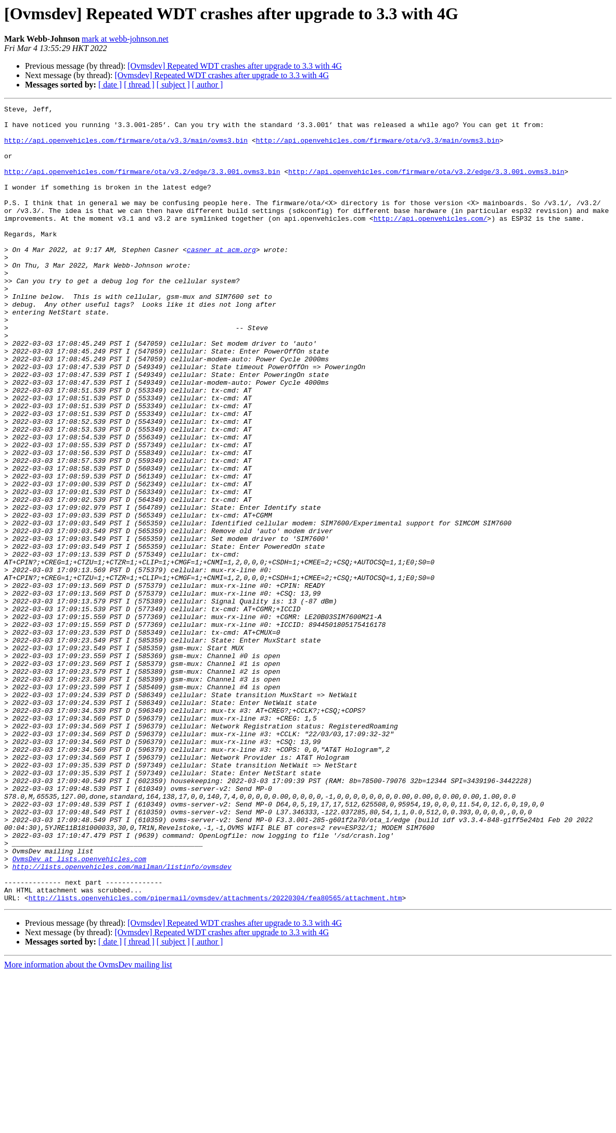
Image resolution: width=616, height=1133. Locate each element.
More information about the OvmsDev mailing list (88, 1123)
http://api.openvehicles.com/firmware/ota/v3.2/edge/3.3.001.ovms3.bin (142, 185)
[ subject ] (173, 84)
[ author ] (207, 84)
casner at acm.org (221, 279)
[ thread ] (139, 84)
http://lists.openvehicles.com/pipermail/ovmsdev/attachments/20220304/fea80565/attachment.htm (215, 1057)
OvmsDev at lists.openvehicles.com (79, 1010)
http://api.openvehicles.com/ (430, 241)
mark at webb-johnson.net (125, 38)
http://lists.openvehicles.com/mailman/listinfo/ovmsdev (122, 1019)
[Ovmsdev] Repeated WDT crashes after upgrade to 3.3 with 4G (234, 65)
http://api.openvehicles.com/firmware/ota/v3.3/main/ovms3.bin (126, 148)
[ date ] (110, 84)
